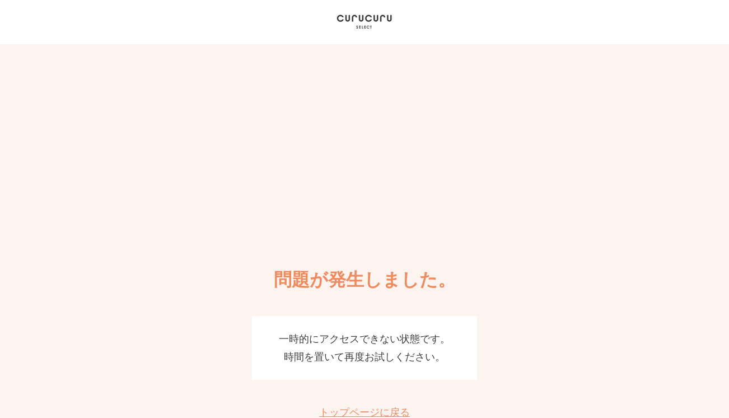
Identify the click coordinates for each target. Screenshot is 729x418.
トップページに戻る (364, 412)
